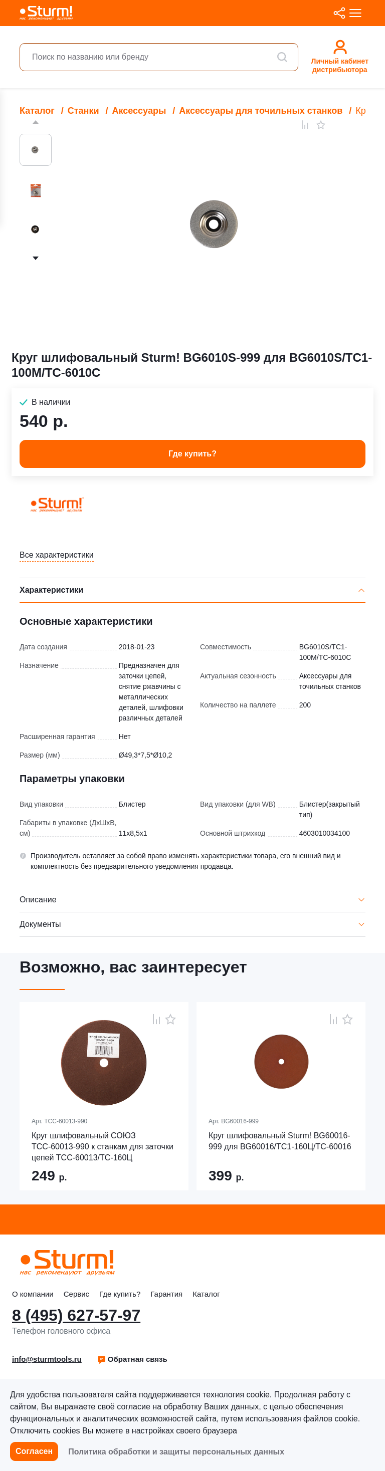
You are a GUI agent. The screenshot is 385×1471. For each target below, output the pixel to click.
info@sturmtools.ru (47, 1359)
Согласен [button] (34, 1451)
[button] (132, 1359)
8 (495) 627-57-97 (76, 1315)
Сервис (76, 1294)
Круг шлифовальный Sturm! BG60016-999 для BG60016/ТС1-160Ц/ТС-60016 (280, 1141)
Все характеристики (57, 555)
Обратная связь (132, 1359)
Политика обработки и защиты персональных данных (176, 1451)
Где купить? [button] (192, 453)
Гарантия (166, 1294)
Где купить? (119, 1294)
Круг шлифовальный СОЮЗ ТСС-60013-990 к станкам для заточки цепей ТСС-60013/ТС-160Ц (102, 1146)
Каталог (206, 1294)
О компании (33, 1294)
